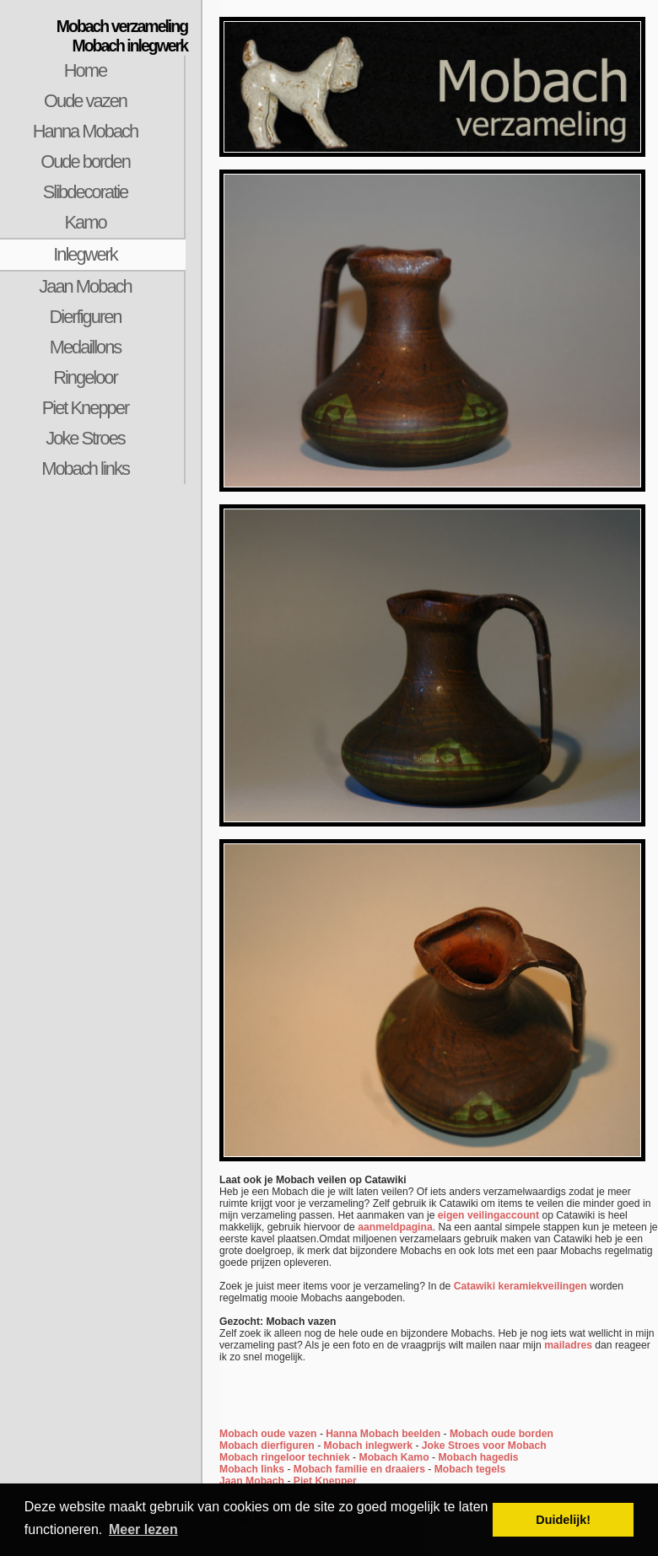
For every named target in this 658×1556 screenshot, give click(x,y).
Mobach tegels (469, 1469)
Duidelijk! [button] (563, 1519)
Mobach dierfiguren (267, 1445)
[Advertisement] (101, 761)
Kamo (84, 222)
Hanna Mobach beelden (383, 1434)
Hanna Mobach (85, 131)
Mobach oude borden (501, 1434)
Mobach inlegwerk (368, 1445)
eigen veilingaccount (488, 1215)
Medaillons (85, 347)
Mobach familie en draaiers (359, 1469)
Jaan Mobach (85, 286)
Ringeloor (85, 377)
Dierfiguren (85, 316)
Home (85, 70)
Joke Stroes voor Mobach (484, 1445)
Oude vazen (85, 100)
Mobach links (85, 468)
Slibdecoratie (85, 191)
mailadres (568, 1345)
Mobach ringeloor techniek (284, 1457)
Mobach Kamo (394, 1457)
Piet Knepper (85, 407)
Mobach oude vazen (268, 1434)
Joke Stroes (85, 438)
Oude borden (85, 161)
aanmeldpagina (395, 1227)
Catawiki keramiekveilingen (520, 1286)
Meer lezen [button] (143, 1529)
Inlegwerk (85, 254)
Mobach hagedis (478, 1457)
